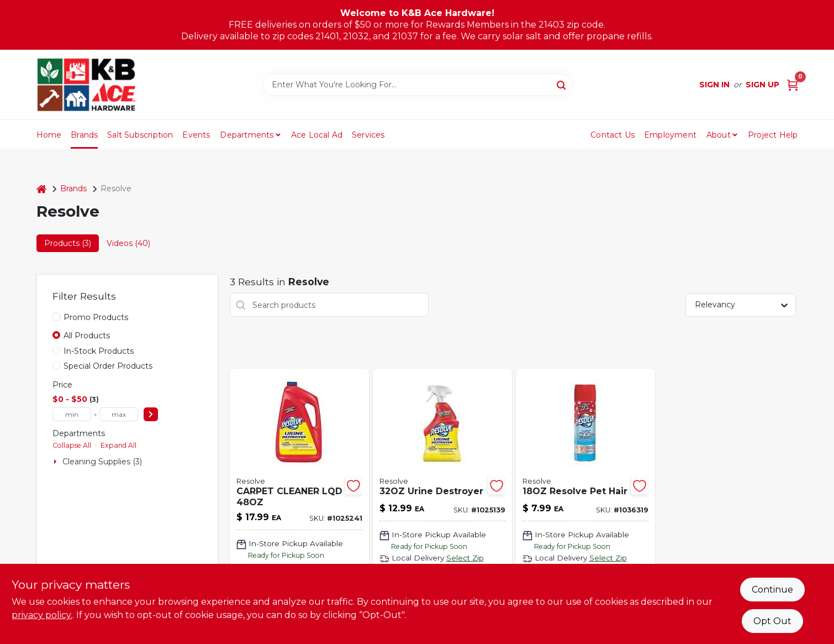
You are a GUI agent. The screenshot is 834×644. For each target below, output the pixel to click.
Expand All (118, 445)
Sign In (714, 85)
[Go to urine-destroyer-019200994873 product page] (442, 505)
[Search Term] (417, 85)
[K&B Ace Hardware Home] (86, 84)
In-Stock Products (99, 351)
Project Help (773, 135)
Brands (84, 135)
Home (49, 135)
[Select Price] (151, 414)
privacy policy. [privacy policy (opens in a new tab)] (42, 615)
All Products (87, 335)
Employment (670, 135)
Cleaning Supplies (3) (102, 462)
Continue (772, 589)
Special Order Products (108, 366)
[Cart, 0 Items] (792, 85)
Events (196, 135)
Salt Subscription (140, 135)
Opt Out (772, 621)
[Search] (562, 84)
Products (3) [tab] (67, 243)
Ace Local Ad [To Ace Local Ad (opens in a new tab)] (316, 135)
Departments (246, 135)
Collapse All (71, 445)
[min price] (71, 414)
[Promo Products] (56, 317)
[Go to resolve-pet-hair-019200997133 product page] (585, 505)
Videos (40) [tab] (128, 243)
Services (368, 135)
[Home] (41, 189)
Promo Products (96, 317)
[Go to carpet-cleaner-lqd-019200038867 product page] (299, 505)
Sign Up (762, 85)
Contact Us (612, 135)
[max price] (118, 414)
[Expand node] (56, 461)
